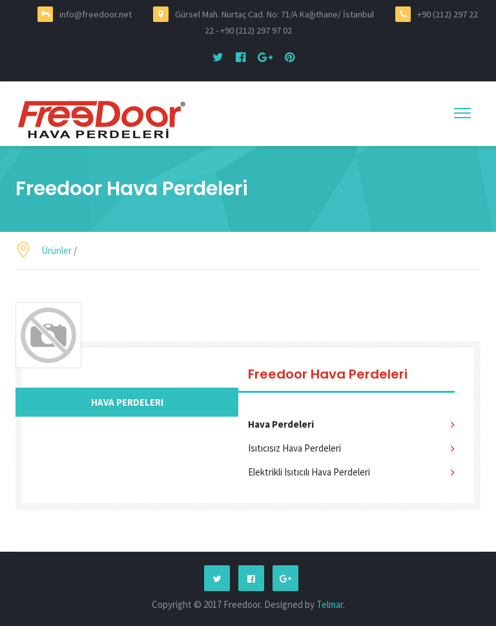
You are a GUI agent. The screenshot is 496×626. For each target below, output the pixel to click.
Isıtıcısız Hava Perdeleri (294, 448)
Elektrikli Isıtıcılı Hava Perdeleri (309, 472)
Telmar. (330, 604)
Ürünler (56, 250)
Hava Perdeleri (127, 402)
